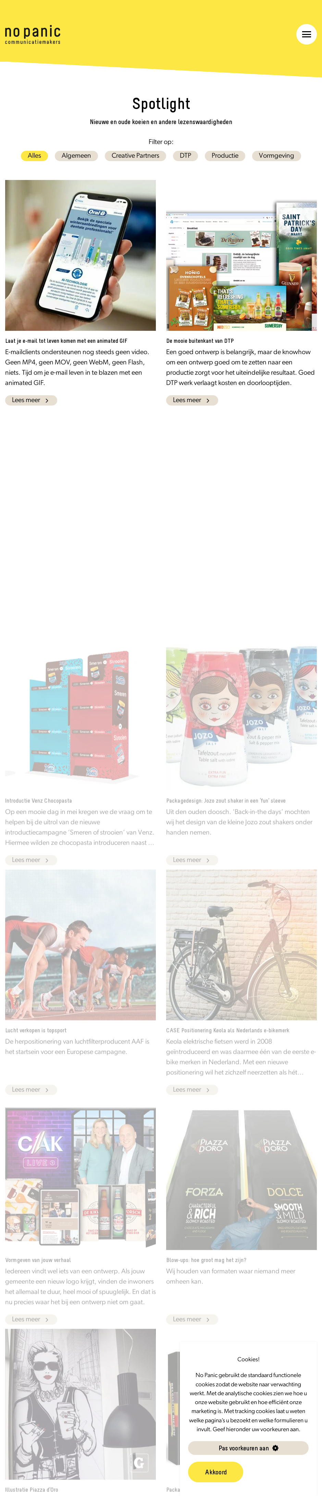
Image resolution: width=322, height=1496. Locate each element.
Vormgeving (276, 156)
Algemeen (76, 156)
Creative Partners (135, 156)
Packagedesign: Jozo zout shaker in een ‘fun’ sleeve (226, 810)
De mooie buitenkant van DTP (200, 341)
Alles (34, 156)
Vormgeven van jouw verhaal (38, 1269)
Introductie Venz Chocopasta (38, 810)
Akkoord (216, 1472)
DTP (185, 156)
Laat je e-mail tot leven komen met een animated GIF (66, 341)
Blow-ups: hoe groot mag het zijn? (206, 1269)
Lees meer (31, 400)
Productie (225, 156)
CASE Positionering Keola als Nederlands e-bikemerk (227, 1039)
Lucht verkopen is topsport (35, 1039)
